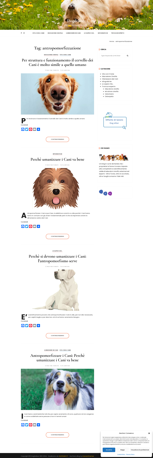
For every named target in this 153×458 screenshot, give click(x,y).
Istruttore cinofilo (111, 90)
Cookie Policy (121, 454)
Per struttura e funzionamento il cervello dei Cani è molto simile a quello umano (57, 61)
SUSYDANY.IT (63, 455)
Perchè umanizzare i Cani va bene (57, 158)
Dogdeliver (76, 20)
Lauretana (66, 69)
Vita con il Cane (38, 32)
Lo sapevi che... (57, 250)
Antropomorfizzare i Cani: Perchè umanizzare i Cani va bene (57, 357)
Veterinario (109, 93)
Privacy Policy (130, 454)
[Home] (111, 40)
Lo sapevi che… (89, 32)
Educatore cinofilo (112, 88)
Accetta (109, 450)
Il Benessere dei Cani (73, 32)
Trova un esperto (117, 32)
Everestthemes (88, 455)
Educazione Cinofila (55, 32)
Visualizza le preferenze (140, 450)
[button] (149, 433)
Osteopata (109, 96)
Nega (122, 450)
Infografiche (103, 32)
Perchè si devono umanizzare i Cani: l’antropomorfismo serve (57, 257)
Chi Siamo (105, 147)
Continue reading (57, 138)
